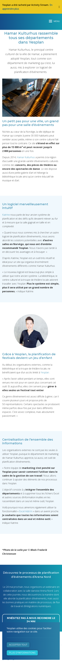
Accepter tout (18, 644)
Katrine (6, 214)
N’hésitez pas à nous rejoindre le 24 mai (31, 620)
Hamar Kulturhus (26, 157)
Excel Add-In (25, 511)
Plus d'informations (22, 652)
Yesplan (13, 20)
